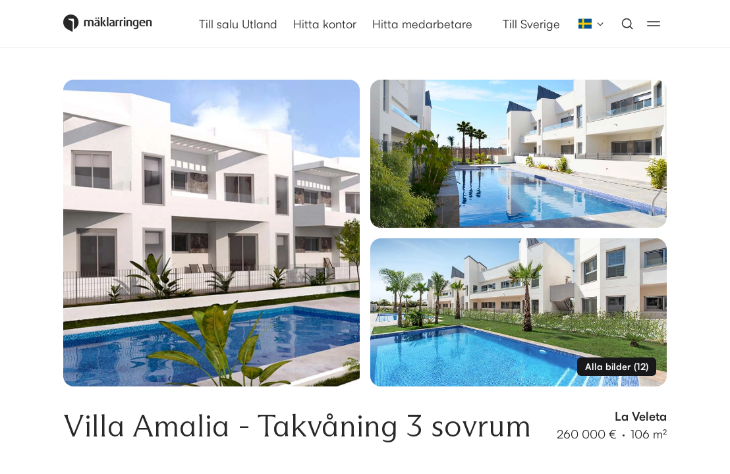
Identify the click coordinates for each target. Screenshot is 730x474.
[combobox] (587, 23)
